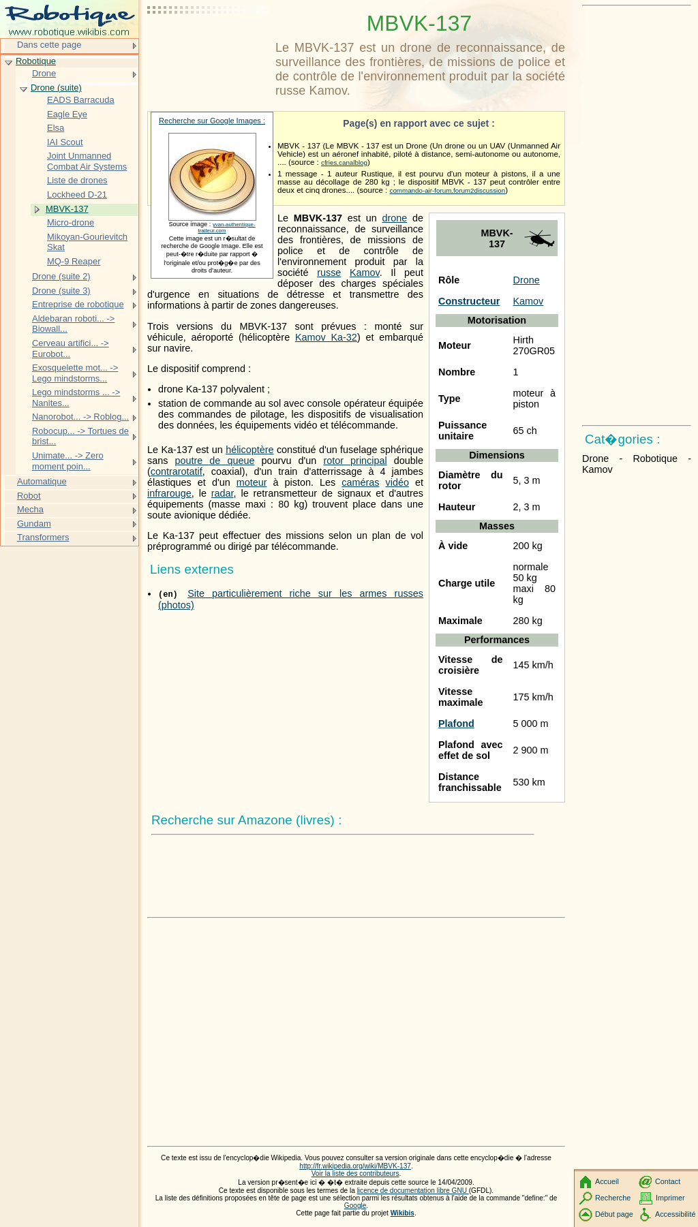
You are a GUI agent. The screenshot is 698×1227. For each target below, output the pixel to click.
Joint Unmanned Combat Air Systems (87, 161)
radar (222, 493)
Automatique (42, 481)
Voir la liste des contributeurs (355, 1173)
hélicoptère (249, 449)
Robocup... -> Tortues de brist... (80, 436)
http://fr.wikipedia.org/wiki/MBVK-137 (355, 1166)
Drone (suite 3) (61, 290)
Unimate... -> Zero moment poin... (68, 460)
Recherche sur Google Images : (212, 121)
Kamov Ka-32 (326, 337)
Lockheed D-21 (77, 194)
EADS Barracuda (81, 100)
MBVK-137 (67, 209)
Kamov (528, 301)
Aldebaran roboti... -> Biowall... (73, 324)
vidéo (397, 482)
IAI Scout (65, 142)
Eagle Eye (67, 114)
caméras (360, 482)
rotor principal (354, 460)
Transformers (43, 537)
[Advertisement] (208, 44)
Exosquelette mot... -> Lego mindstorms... (75, 373)
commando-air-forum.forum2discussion (448, 190)
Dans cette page (49, 45)
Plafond (456, 723)
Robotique (36, 61)
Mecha (30, 509)
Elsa (55, 128)
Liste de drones (77, 180)
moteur (252, 482)
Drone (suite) (56, 87)
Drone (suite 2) (61, 276)
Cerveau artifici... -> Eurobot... (70, 348)
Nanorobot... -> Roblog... (80, 416)
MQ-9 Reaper (73, 261)
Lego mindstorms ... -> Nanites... (76, 397)
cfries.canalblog (344, 162)
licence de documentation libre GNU (413, 1190)
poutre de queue (214, 460)
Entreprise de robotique (78, 304)
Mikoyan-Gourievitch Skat (87, 242)
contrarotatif (176, 471)
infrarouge (169, 493)
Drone (526, 280)
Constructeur (469, 301)
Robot (29, 496)
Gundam (34, 523)
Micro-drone (70, 222)
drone (394, 218)
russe (329, 272)
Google (355, 1205)
